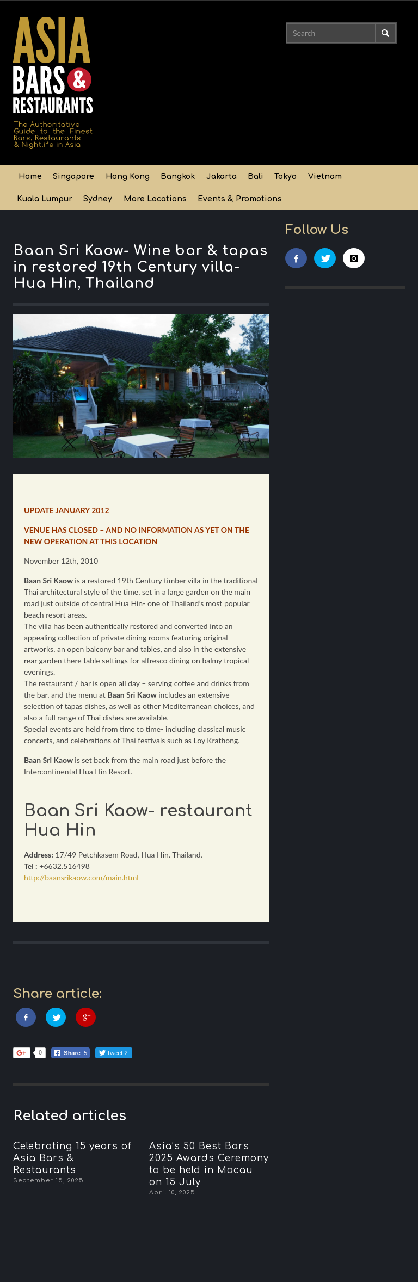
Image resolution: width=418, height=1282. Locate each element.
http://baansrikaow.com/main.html (81, 877)
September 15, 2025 (48, 1180)
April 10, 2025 (172, 1192)
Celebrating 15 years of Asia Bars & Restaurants (72, 1158)
